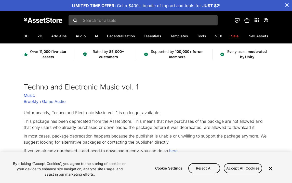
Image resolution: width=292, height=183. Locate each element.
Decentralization (121, 36)
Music (29, 95)
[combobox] (143, 20)
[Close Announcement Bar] (286, 5)
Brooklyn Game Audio (45, 101)
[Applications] (257, 20)
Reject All (204, 168)
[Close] (271, 168)
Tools (201, 36)
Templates (179, 36)
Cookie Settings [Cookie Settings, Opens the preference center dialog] (169, 168)
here (173, 150)
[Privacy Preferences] (237, 20)
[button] (247, 20)
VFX (218, 36)
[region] (146, 167)
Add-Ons (59, 36)
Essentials (152, 36)
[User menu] (265, 20)
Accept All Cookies (243, 168)
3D (26, 36)
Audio (81, 36)
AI (96, 36)
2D (39, 36)
